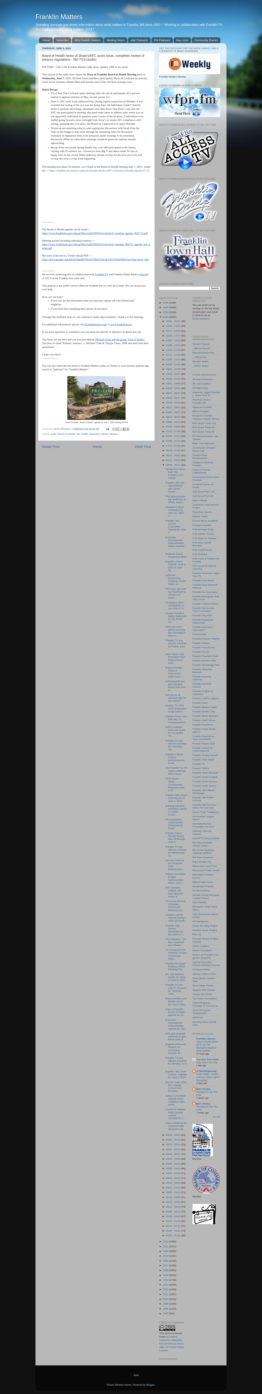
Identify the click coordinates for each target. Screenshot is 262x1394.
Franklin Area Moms (203, 580)
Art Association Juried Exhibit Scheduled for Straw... (174, 824)
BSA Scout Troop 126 (204, 423)
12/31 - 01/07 (173, 321)
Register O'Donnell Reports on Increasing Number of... (175, 1048)
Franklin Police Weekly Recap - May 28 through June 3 (175, 837)
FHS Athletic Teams (203, 534)
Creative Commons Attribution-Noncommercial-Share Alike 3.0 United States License (171, 1343)
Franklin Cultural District (205, 603)
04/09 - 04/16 (173, 1168)
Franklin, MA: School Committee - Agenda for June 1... (175, 526)
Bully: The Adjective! (203, 443)
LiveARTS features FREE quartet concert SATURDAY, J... (175, 1114)
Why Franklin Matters (87, 40)
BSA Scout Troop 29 (203, 427)
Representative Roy (203, 352)
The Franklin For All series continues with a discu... (176, 770)
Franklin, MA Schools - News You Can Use (204, 806)
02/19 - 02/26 (173, 1202)
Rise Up (196, 934)
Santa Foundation (202, 950)
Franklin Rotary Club (203, 743)
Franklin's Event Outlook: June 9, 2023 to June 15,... (175, 566)
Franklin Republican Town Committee (203, 738)
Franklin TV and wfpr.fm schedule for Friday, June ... (175, 645)
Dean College (199, 500)
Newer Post (51, 447)
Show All (216, 1117)
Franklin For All (200, 651)
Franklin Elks (199, 634)
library (105, 434)
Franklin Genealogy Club (206, 665)
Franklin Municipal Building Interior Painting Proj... (175, 966)
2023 (166, 317)
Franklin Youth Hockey (204, 781)
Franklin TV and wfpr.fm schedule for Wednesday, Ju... (175, 851)
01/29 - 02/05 (173, 1216)
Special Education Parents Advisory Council (206, 964)
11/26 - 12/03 (173, 345)
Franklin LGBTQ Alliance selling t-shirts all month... (176, 918)
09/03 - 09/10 (173, 402)
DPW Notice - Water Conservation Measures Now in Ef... (174, 784)
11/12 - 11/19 (173, 354)
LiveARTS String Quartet (205, 838)
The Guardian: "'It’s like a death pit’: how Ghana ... (175, 942)
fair (78, 434)
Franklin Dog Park (202, 615)
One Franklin (199, 902)
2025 (166, 307)
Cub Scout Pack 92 (203, 496)
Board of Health (66, 434)
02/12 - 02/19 (173, 1206)
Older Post (143, 447)
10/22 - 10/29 (173, 369)
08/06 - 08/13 (173, 422)
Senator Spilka (200, 361)
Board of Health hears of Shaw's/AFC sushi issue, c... (175, 672)
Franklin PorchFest (202, 724)
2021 (166, 1246)
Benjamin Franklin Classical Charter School (205, 417)
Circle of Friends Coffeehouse (201, 471)
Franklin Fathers (201, 643)
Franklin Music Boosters (205, 716)
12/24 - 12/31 (173, 326)
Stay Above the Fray (206, 1062)
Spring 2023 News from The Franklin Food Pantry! (175, 473)
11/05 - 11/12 (173, 359)
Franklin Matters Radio (204, 707)
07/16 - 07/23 (173, 436)
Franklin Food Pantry (203, 647)
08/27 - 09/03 (173, 407)
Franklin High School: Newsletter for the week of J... (175, 930)
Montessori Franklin (203, 886)
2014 (166, 1280)
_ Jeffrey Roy (199, 357)
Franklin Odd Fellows (204, 720)
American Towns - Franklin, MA (202, 401)
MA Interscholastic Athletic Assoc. (202, 844)
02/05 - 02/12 (173, 1211)
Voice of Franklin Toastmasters (201, 1012)
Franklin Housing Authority (201, 678)
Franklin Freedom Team (205, 656)
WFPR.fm (197, 1017)
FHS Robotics (200, 554)
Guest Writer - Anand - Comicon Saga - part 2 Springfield (208, 1077)
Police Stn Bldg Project (204, 925)
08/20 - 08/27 (173, 412)
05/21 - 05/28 (173, 1139)
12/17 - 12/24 (173, 331)
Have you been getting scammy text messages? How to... (175, 631)
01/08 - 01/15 (173, 1230)
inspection (94, 434)
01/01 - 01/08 (173, 1235)
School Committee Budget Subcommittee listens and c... (175, 878)
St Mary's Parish (201, 969)
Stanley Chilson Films (204, 974)
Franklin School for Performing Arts (202, 749)
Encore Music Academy (205, 520)
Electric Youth (199, 516)
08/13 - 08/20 (173, 417)
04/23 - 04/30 (173, 1159)
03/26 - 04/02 (173, 1178)
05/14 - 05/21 (173, 1144)
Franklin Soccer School (205, 755)
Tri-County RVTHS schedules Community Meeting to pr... (175, 906)
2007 (166, 1313)
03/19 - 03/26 (173, 1183)
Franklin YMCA (200, 768)
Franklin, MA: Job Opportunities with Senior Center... (174, 487)
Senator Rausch (201, 344)
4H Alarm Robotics (202, 379)
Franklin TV (198, 764)
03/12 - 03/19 (173, 1187)
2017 (166, 1265)
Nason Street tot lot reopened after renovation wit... (175, 1126)
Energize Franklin (202, 525)
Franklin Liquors (206, 1038)
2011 (166, 1294)
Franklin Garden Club (204, 660)
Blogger (150, 1384)
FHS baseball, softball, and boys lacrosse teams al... (174, 892)
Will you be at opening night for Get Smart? (175, 698)
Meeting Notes (115, 40)
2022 (166, 1241)
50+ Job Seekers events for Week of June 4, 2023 (175, 977)
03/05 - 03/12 (173, 1192)
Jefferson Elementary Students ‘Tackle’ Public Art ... (175, 579)
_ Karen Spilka (200, 365)
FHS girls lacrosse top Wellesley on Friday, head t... (175, 499)
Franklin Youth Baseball (205, 772)
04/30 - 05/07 (173, 1154)
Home (46, 40)
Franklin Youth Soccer (204, 785)
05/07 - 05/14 (173, 1149)
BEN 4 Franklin (200, 411)
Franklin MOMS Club (203, 711)
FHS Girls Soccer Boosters (201, 544)
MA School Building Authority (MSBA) (203, 851)
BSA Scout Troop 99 (203, 431)
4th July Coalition (201, 383)
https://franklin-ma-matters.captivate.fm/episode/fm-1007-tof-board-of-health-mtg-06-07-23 (99, 170)
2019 (166, 1256)
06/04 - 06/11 (173, 465)
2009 (166, 1303)
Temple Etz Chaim (202, 994)
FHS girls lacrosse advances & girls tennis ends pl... (175, 1036)
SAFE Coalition (200, 946)
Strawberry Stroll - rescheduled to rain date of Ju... (175, 605)
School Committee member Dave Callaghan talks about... (175, 1100)
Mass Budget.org (201, 861)
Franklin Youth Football (204, 777)
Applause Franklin (202, 407)
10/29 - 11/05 (173, 364)
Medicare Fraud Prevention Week (176, 555)
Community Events (205, 40)
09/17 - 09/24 (173, 393)
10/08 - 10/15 (173, 378)
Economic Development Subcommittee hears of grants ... (174, 543)
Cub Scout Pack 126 (203, 491)
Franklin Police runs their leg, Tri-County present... (176, 719)
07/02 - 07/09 (173, 445)
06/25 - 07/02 (173, 450)
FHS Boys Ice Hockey (204, 538)
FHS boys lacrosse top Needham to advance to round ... (175, 593)
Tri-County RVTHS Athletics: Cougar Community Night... (176, 954)
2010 (166, 1299)
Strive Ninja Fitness (203, 985)
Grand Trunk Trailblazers (205, 812)
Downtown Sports (202, 512)
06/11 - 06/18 (173, 460)
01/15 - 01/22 (173, 1226)
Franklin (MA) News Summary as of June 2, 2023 (176, 798)
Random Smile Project (204, 930)
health (84, 434)
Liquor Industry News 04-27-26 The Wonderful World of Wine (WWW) (207, 1046)
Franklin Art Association (205, 592)
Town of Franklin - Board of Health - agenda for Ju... (176, 1012)
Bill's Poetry (203, 1089)
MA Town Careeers (202, 857)
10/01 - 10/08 (173, 383)
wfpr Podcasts (139, 40)
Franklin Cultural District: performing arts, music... (175, 759)
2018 (166, 1260)
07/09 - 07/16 (173, 441)
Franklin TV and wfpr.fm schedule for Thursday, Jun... (175, 745)
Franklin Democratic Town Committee (203, 609)
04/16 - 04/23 (173, 1163)
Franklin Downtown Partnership (202, 621)
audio (54, 434)
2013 (166, 1284)
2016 (166, 1270)
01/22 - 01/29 (173, 1221)
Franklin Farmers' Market (206, 638)
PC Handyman (200, 921)
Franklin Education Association (202, 628)
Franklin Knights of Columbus (202, 692)
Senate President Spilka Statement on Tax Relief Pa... (176, 618)
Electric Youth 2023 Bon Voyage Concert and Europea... (175, 1087)
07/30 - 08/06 (173, 426)
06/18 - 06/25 (173, 455)
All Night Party (200, 388)
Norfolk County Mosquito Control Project (205, 896)
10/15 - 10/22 (173, 373)
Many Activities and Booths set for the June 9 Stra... (176, 1001)
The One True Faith (207, 1059)
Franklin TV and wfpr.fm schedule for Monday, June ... (176, 1062)
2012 (166, 1289)
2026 (166, 302)
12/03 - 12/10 (173, 340)
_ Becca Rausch (201, 348)
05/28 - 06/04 (173, 1135)
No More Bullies (201, 890)
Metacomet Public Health (206, 870)
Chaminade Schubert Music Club (204, 449)
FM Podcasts (162, 40)
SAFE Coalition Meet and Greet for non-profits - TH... (175, 731)
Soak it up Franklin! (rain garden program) (205, 956)
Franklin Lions (200, 702)
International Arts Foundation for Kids (203, 825)
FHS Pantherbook (202, 550)
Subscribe (62, 40)
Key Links (182, 40)
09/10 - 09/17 (173, 398)
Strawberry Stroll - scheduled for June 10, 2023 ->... (175, 511)
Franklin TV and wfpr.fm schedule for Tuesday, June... (175, 989)
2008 (166, 1308)
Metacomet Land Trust (204, 866)
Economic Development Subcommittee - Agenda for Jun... (176, 1024)
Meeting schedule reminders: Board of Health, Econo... (176, 810)
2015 (166, 1275)
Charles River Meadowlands (200, 457)
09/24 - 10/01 (173, 388)
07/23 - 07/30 (173, 431)
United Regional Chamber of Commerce (205, 1004)
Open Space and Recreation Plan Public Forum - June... (175, 658)
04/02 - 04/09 (173, 1173)
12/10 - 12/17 (173, 335)
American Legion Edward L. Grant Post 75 (206, 394)
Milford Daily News (202, 882)
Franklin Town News (203, 759)
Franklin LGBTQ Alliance (205, 698)
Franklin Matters (58, 17)
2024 (166, 312)
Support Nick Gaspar (203, 990)
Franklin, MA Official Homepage (203, 791)
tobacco (114, 434)
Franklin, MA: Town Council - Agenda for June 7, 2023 (176, 1074)
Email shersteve (201, 318)
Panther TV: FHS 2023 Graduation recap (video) (175, 708)
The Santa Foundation (204, 998)
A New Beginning (206, 1071)
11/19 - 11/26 (173, 350)
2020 (166, 1251)
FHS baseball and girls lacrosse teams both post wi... (175, 686)
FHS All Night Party (203, 529)
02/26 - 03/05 (173, 1197)
